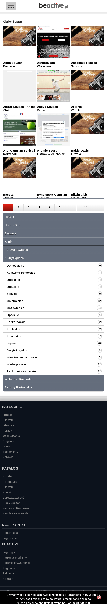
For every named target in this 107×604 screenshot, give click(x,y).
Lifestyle (8, 425)
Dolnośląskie (15, 265)
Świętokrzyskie (17, 350)
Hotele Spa (12, 225)
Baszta (8, 194)
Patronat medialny (15, 557)
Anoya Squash (47, 106)
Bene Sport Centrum (52, 194)
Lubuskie (13, 286)
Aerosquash (46, 62)
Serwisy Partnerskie (18, 387)
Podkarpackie (16, 322)
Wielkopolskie (16, 364)
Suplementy (10, 451)
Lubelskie (13, 279)
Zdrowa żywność (16, 249)
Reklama (8, 573)
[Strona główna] (53, 7)
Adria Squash (12, 62)
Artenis (76, 106)
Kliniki (9, 241)
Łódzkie (12, 293)
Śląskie (12, 343)
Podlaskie (13, 329)
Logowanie (10, 538)
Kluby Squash (14, 258)
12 (85, 207)
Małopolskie (15, 300)
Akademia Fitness (84, 62)
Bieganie (8, 441)
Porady (7, 430)
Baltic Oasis (80, 150)
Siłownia (8, 420)
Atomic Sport (47, 150)
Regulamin (9, 568)
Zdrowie (8, 457)
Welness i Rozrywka (18, 379)
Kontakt (8, 578)
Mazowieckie (15, 308)
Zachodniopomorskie (21, 371)
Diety (6, 446)
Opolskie (13, 315)
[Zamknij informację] (99, 598)
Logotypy (9, 552)
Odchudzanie (11, 435)
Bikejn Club (79, 194)
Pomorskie (14, 336)
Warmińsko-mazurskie (22, 357)
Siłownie (10, 233)
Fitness (8, 414)
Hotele (9, 216)
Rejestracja (10, 532)
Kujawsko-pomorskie (21, 272)
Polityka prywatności (16, 562)
